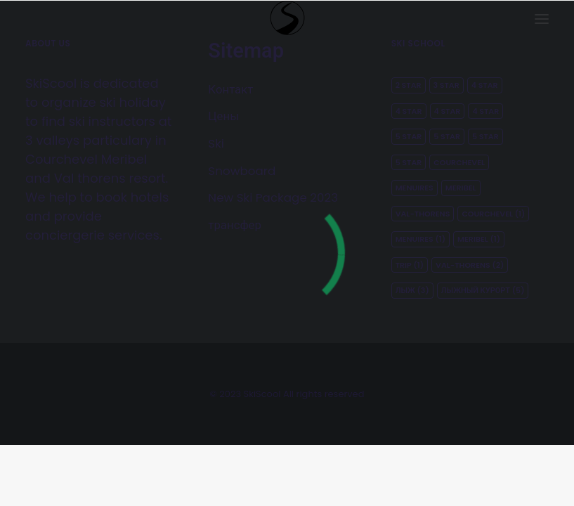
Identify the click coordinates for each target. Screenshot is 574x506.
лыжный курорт (483, 290)
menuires (420, 239)
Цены (223, 116)
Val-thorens (423, 213)
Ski (216, 143)
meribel (478, 239)
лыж (412, 290)
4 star (484, 85)
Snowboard (241, 170)
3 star (446, 85)
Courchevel (459, 162)
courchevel (493, 213)
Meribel (460, 187)
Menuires (414, 187)
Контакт (230, 89)
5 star (409, 136)
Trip (410, 265)
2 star (409, 85)
